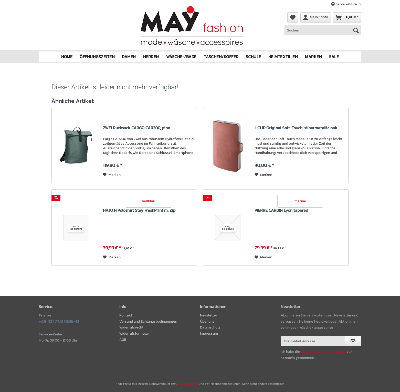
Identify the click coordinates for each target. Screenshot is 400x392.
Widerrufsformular (134, 333)
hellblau (148, 201)
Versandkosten (188, 384)
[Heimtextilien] (283, 56)
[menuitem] (323, 33)
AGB (122, 339)
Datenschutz (210, 327)
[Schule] (253, 56)
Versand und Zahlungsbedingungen (148, 321)
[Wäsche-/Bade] (181, 56)
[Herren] (151, 56)
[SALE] (333, 56)
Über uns (207, 321)
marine (300, 201)
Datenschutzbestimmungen (323, 351)
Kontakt (125, 315)
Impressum (209, 333)
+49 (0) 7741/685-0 (59, 321)
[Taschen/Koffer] (221, 56)
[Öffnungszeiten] (97, 56)
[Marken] (313, 56)
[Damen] (129, 56)
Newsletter (208, 315)
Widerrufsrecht (131, 327)
